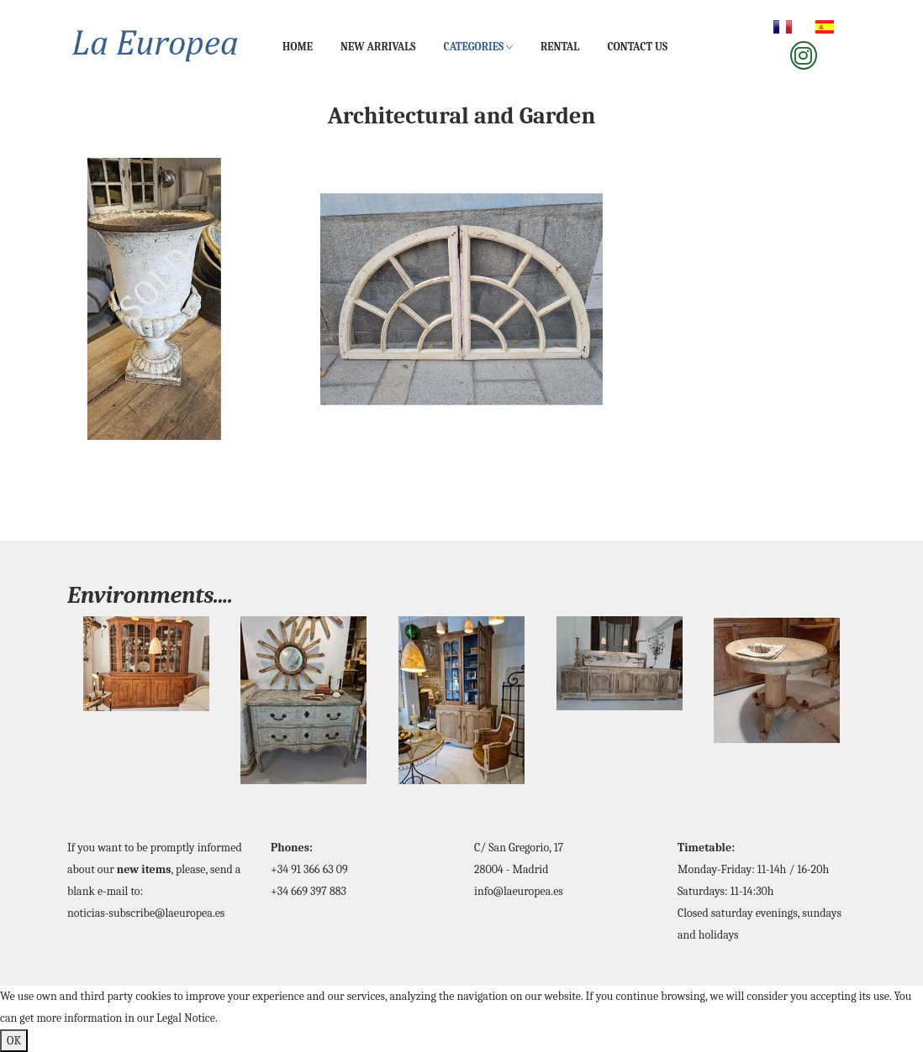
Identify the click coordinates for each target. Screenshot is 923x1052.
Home (297, 46)
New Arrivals (377, 46)
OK (14, 1041)
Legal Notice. (187, 1018)
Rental (560, 46)
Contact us (637, 46)
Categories (478, 47)
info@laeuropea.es (518, 891)
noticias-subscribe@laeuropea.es (145, 913)
